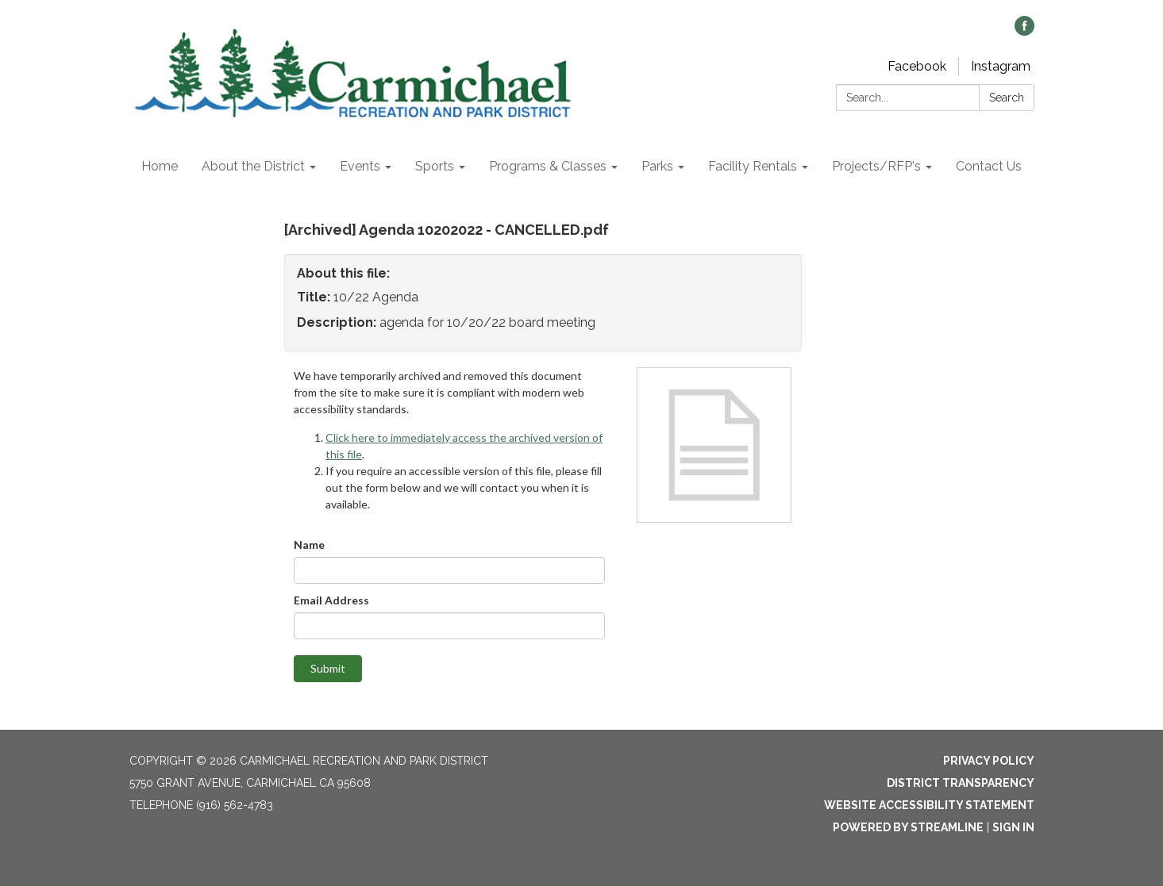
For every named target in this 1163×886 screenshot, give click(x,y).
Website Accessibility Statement (929, 805)
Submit (327, 668)
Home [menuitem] (159, 166)
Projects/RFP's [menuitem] (876, 166)
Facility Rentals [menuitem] (752, 166)
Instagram (1000, 66)
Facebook (917, 66)
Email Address (331, 600)
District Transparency (960, 783)
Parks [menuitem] (657, 166)
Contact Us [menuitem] (989, 166)
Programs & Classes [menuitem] (548, 166)
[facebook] (1024, 31)
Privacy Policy (988, 760)
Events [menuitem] (360, 166)
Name (309, 544)
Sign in (1013, 827)
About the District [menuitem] (253, 166)
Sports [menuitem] (434, 166)
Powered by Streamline (908, 827)
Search (1006, 97)
